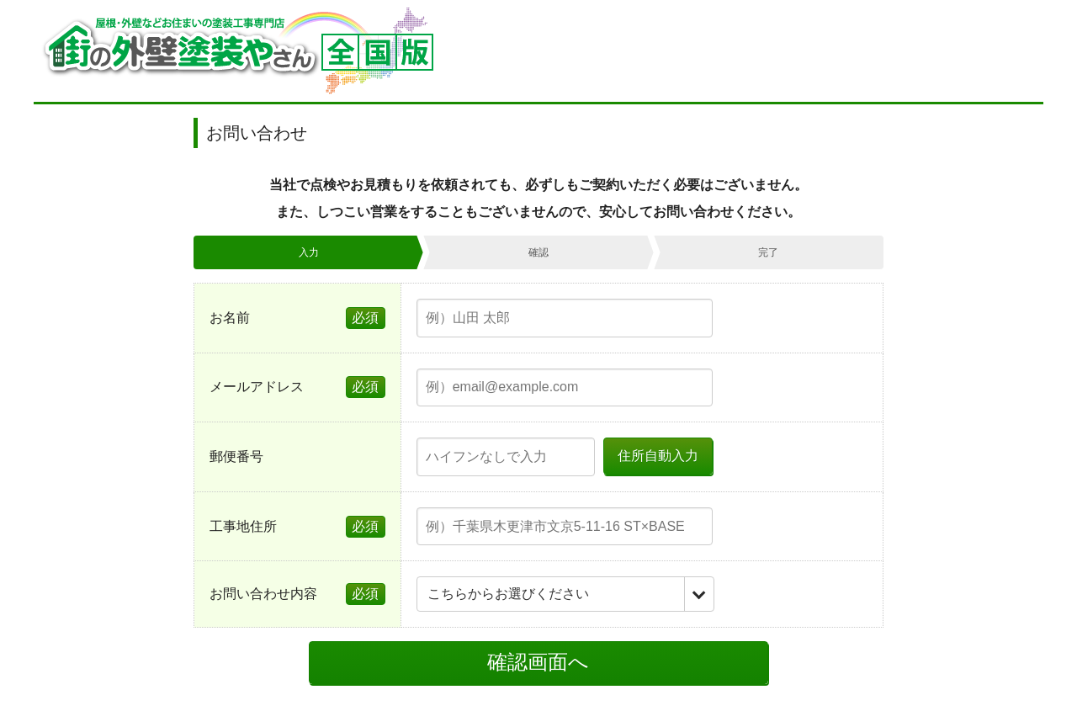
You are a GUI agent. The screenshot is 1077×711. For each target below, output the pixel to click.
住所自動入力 (658, 455)
